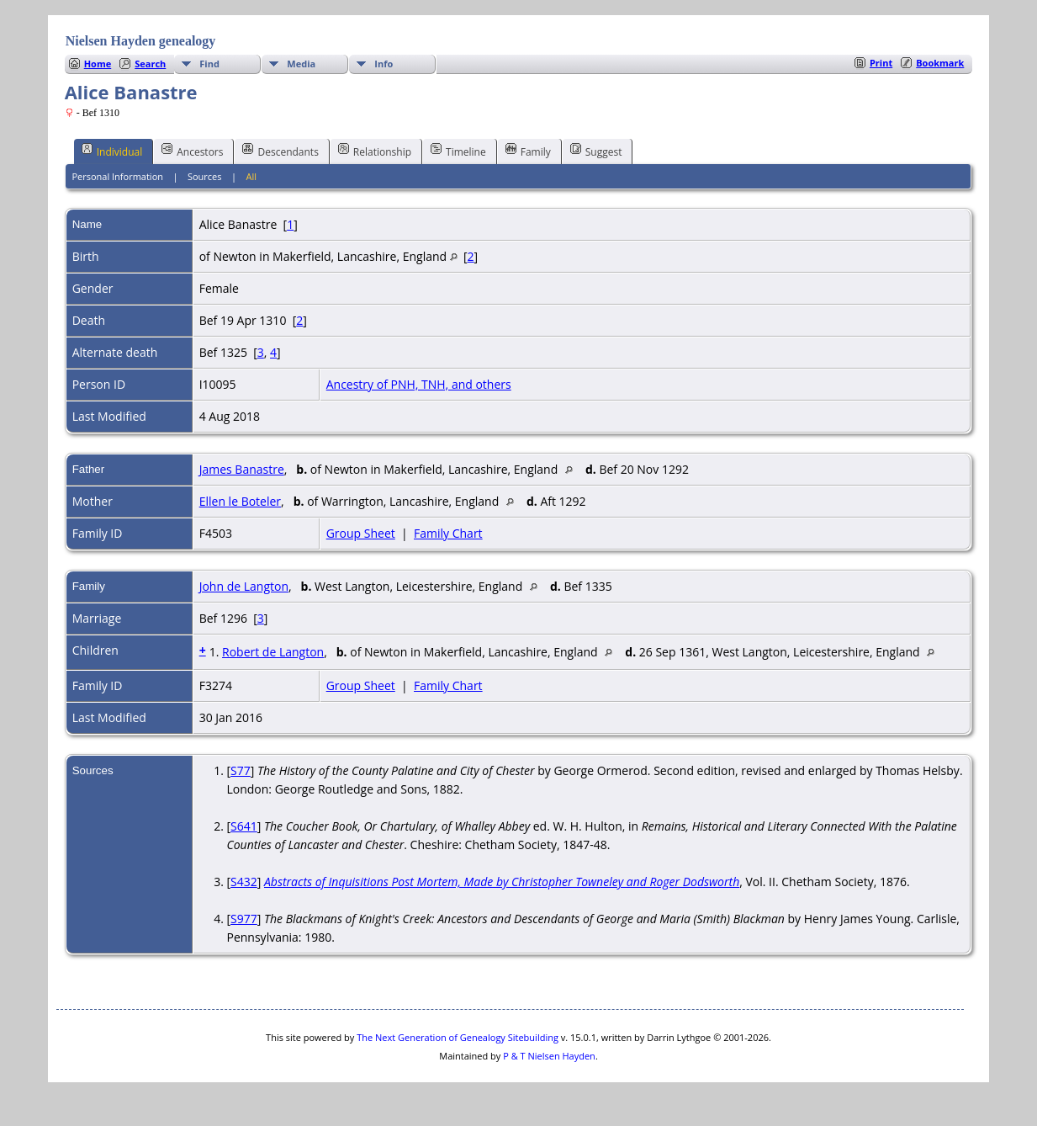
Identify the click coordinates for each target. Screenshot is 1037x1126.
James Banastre (241, 469)
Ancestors (192, 150)
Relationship (374, 150)
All (251, 176)
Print (881, 62)
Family (528, 150)
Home (98, 63)
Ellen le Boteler (240, 501)
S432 (243, 882)
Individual (112, 150)
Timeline (458, 150)
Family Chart (448, 533)
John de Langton (243, 586)
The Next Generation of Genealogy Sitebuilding (457, 1037)
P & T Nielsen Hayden (549, 1055)
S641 (243, 826)
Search (150, 63)
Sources (205, 176)
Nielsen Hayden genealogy (141, 41)
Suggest (596, 150)
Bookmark (940, 62)
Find (209, 63)
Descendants (280, 150)
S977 (243, 919)
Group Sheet (360, 533)
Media (301, 63)
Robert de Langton (273, 652)
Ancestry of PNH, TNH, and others (418, 384)
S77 (240, 770)
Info (383, 63)
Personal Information (117, 176)
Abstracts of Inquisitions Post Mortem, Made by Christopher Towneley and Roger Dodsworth (501, 882)
